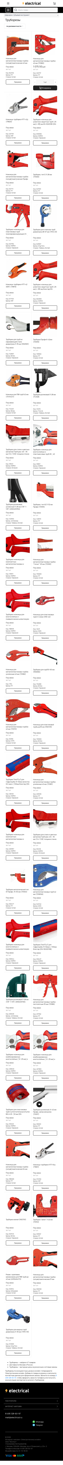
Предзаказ (18, 81)
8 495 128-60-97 (13, 1412)
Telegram (38, 1424)
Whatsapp (38, 1421)
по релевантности (13, 26)
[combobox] (35, 10)
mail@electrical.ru (13, 1416)
